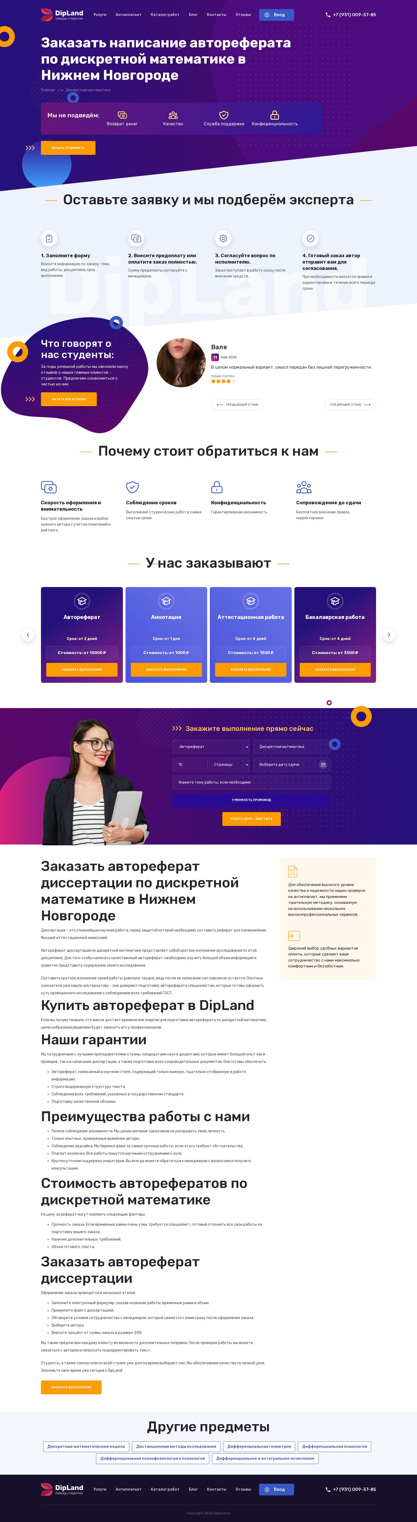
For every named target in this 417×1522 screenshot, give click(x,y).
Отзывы (243, 15)
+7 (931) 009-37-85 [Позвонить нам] (351, 14)
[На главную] (62, 15)
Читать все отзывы (69, 399)
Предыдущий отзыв (237, 404)
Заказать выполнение (82, 669)
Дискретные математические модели (86, 1446)
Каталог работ (165, 15)
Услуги (100, 15)
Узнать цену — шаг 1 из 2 (251, 819)
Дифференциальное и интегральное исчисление (265, 1458)
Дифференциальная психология (334, 1446)
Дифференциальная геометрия (259, 1446)
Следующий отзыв (350, 404)
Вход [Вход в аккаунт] (275, 14)
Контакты (216, 15)
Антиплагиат (128, 15)
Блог (193, 15)
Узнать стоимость (68, 148)
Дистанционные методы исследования (176, 1446)
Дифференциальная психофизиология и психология (152, 1458)
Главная (48, 90)
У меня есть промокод (251, 800)
